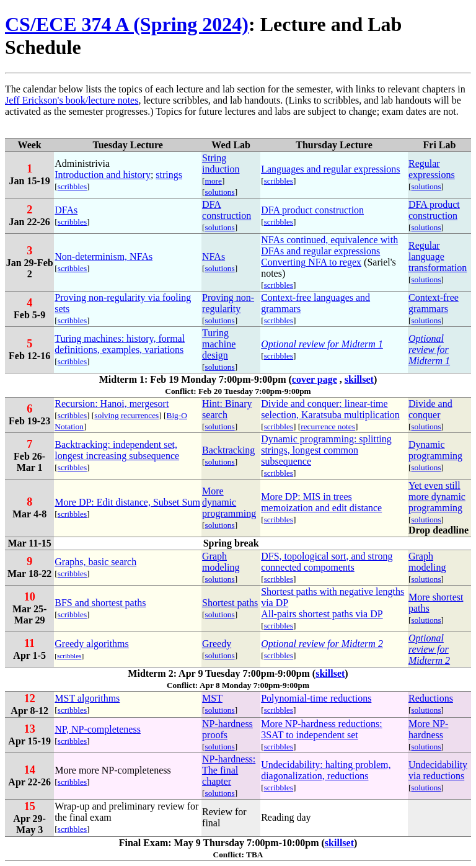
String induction (220, 163)
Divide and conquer (430, 409)
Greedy (216, 643)
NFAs (213, 256)
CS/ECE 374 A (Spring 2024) (127, 24)
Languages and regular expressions (330, 169)
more (213, 180)
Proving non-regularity (228, 303)
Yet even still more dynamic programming (436, 496)
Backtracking (228, 450)
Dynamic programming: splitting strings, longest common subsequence (326, 450)
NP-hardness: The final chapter (228, 770)
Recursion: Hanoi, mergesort (112, 403)
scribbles (72, 186)
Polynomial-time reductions (316, 698)
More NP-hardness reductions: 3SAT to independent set (321, 729)
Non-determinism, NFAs (103, 256)
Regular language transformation (437, 256)
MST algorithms (87, 698)
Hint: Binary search (227, 409)
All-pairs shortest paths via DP (321, 614)
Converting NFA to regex (311, 262)
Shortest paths (230, 602)
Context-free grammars (433, 303)
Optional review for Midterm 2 (322, 643)
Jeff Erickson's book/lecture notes (71, 100)
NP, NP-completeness (98, 729)
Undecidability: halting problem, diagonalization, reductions (325, 770)
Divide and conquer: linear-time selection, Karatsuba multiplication (330, 409)
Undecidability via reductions (437, 770)
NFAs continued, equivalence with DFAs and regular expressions (329, 245)
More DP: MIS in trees (306, 496)
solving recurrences (126, 415)
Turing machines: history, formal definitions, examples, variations (120, 344)
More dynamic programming (229, 502)
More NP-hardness (428, 729)
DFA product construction (312, 210)
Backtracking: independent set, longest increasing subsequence (117, 450)
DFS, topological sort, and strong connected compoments (326, 562)
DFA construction (226, 210)
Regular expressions (431, 169)
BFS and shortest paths (100, 602)
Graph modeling (220, 562)
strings (169, 174)
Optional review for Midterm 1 (322, 344)
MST (212, 698)
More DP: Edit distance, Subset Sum (127, 502)
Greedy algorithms (92, 643)
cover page (314, 379)
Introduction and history (103, 174)
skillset (359, 379)
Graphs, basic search (95, 561)
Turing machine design (219, 344)
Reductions (430, 698)
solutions (220, 192)
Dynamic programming (435, 450)
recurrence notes (328, 426)
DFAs (66, 210)
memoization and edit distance (321, 507)
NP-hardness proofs (227, 729)
